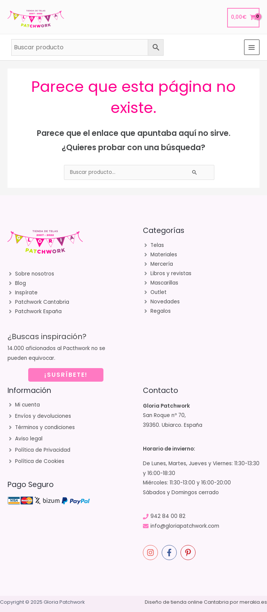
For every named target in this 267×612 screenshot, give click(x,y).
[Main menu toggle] (251, 47)
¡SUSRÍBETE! (66, 374)
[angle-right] (31, 274)
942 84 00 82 (167, 516)
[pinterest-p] (189, 552)
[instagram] (151, 552)
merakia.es (253, 602)
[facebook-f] (170, 552)
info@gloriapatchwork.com (184, 526)
